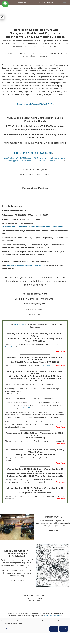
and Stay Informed (35, 314)
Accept (63, 629)
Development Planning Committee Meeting (35, 454)
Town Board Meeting (35, 437)
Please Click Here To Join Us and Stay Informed (35, 599)
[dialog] (35, 625)
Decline (54, 629)
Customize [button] (4, 629)
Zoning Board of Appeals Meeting (35, 493)
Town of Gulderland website (53, 616)
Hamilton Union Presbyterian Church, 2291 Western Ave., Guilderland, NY (35, 379)
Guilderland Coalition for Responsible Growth (35, 2)
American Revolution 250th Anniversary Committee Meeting (35, 473)
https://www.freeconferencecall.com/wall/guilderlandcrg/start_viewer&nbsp (33, 226)
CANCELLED (11, 347)
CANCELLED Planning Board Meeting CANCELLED (35, 362)
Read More (60, 351)
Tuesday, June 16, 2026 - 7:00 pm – (35, 434)
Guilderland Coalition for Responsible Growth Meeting (35, 376)
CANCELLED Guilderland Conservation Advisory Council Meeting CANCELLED (35, 339)
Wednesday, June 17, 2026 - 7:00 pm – (35, 489)
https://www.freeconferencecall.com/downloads (26, 266)
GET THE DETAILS (17, 580)
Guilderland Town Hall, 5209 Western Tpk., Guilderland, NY (35, 476)
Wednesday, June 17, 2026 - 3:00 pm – (35, 470)
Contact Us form (29, 408)
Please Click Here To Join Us (35, 309)
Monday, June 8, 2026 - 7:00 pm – (35, 335)
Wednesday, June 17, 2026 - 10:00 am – (35, 450)
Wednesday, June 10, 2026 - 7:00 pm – (35, 358)
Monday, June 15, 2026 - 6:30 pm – (35, 372)
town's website (20, 324)
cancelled (46, 365)
